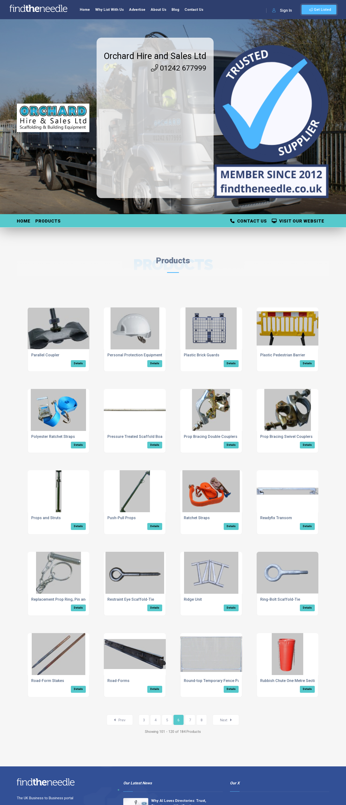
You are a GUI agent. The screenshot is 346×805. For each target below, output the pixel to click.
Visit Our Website (298, 220)
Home (85, 9)
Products (48, 220)
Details (78, 363)
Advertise (137, 9)
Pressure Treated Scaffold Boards (137, 436)
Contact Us (194, 9)
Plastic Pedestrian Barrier (282, 355)
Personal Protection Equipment (134, 355)
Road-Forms (118, 680)
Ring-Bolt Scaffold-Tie (280, 599)
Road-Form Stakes (47, 680)
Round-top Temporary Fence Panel (214, 680)
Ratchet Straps (197, 518)
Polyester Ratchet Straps (53, 436)
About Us (158, 9)
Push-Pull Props (121, 518)
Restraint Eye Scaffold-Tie (130, 599)
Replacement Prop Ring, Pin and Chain (65, 599)
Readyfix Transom (276, 518)
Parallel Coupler (45, 355)
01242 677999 (178, 68)
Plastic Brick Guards (201, 355)
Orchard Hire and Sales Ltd (155, 56)
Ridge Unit (193, 599)
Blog (175, 9)
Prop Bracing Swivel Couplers (286, 436)
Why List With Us (109, 9)
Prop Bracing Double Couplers (210, 436)
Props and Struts (46, 518)
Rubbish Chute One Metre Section (289, 680)
